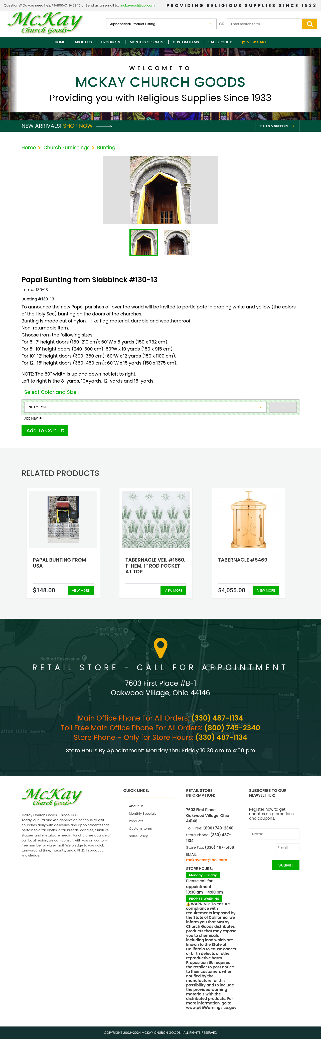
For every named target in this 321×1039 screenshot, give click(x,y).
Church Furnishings (66, 147)
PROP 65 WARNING (204, 898)
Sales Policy (220, 42)
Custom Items (186, 42)
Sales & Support (274, 126)
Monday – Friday (203, 875)
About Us (83, 42)
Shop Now (87, 126)
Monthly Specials (147, 42)
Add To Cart (41, 430)
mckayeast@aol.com (137, 5)
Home (60, 42)
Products (110, 42)
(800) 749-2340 (232, 728)
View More (81, 590)
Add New (31, 418)
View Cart (256, 42)
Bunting (106, 147)
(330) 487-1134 (217, 718)
